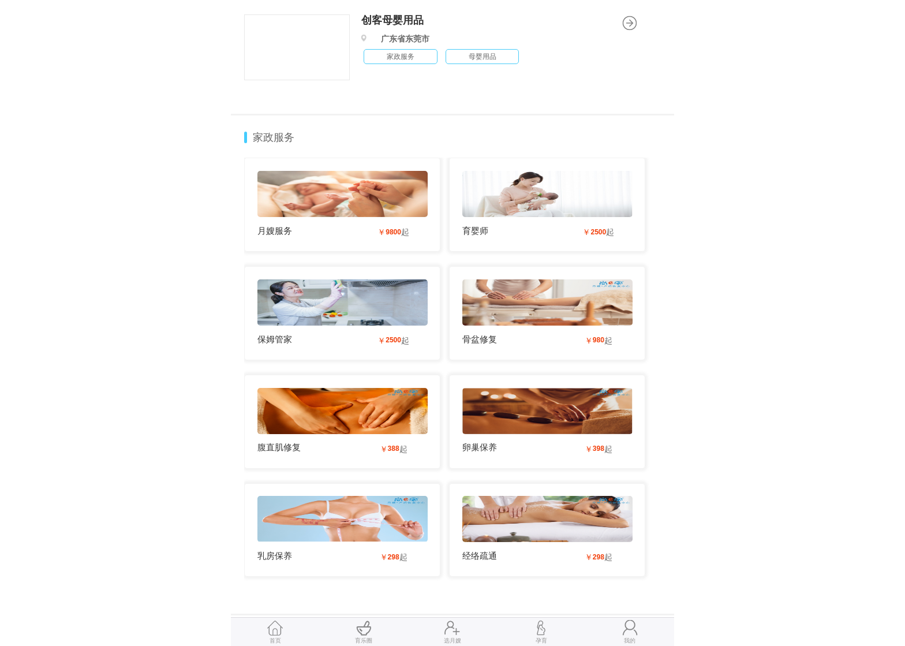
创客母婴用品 (392, 20)
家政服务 (273, 137)
